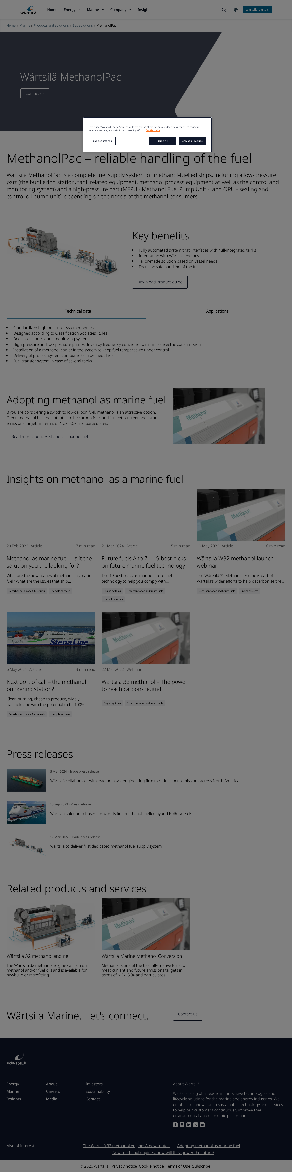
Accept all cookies (192, 140)
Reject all (162, 140)
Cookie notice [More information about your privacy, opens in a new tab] (153, 130)
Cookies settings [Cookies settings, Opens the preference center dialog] (102, 140)
